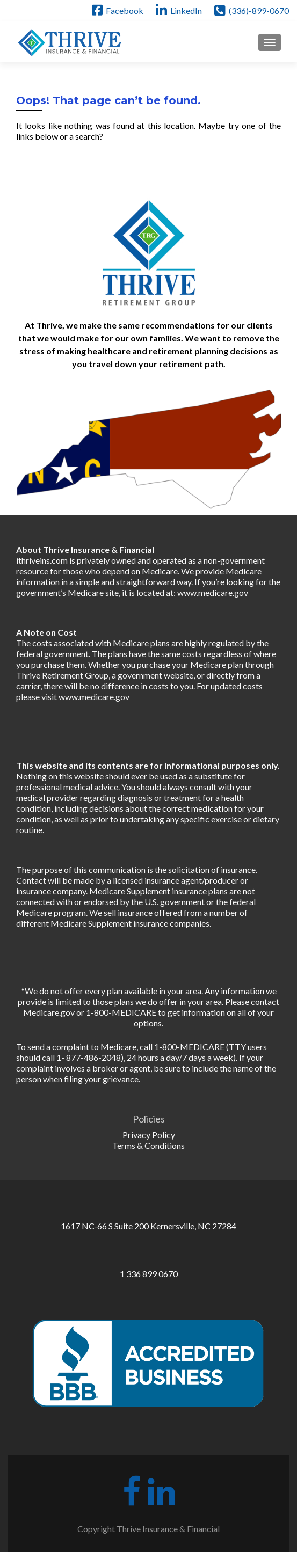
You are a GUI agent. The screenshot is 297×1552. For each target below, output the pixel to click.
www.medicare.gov (212, 592)
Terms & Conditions (148, 1145)
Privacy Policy (148, 1135)
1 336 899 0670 (149, 1274)
